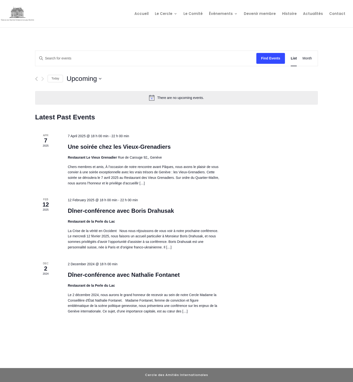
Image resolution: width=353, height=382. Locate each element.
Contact (337, 14)
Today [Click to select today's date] (55, 78)
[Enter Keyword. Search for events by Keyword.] (145, 58)
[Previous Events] (36, 79)
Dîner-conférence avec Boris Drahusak (121, 210)
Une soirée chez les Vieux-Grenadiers (119, 146)
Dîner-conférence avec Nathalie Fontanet (124, 275)
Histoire (289, 14)
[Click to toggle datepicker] (84, 79)
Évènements (221, 14)
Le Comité (193, 14)
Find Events (270, 58)
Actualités (313, 14)
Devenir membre (260, 14)
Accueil (141, 14)
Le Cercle (163, 14)
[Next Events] (42, 79)
